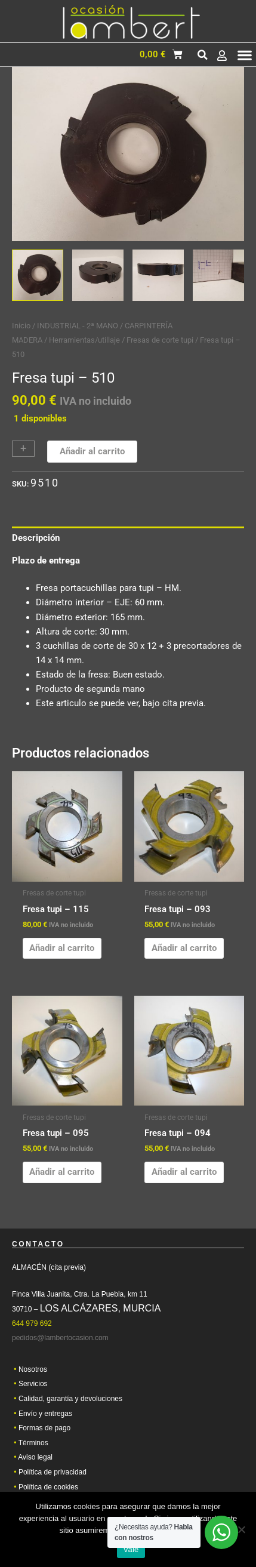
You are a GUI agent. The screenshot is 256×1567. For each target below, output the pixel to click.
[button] (202, 55)
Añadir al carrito (92, 451)
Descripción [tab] (36, 537)
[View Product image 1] (37, 275)
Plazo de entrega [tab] (46, 560)
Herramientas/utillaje (84, 339)
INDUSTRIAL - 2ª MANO (77, 325)
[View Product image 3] (158, 275)
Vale (130, 1549)
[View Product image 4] (218, 275)
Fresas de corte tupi (160, 339)
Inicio (21, 325)
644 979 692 (32, 1327)
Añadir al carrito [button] (61, 948)
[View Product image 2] (98, 275)
